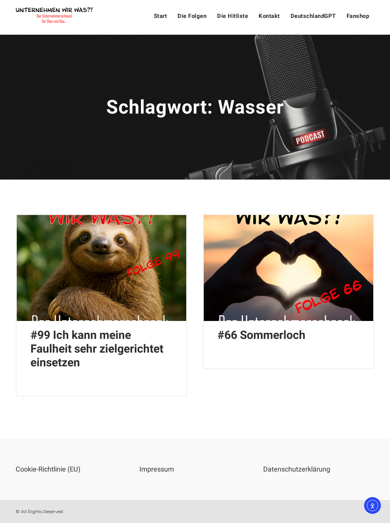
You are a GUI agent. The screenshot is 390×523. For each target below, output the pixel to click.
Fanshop (358, 16)
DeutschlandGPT (313, 16)
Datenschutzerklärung (296, 469)
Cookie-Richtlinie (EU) (48, 469)
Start (160, 16)
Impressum (156, 469)
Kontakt (269, 16)
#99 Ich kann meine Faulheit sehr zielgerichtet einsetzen (96, 348)
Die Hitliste (232, 16)
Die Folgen (191, 16)
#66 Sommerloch (261, 335)
